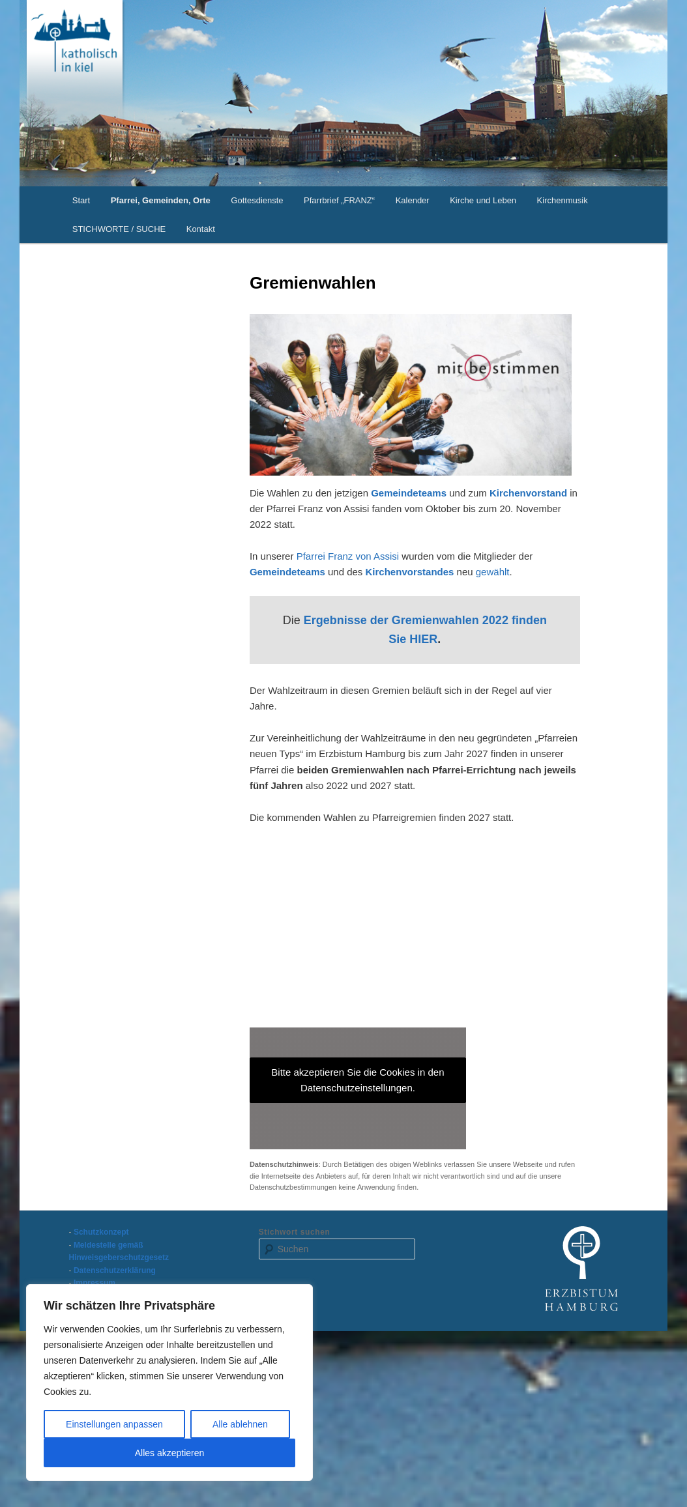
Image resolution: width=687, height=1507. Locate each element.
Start (81, 200)
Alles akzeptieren (170, 1453)
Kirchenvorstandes (411, 571)
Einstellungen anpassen (114, 1424)
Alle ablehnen (240, 1424)
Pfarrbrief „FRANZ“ (339, 200)
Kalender (413, 200)
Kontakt (200, 229)
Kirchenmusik (562, 200)
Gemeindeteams (408, 492)
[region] (169, 1382)
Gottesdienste (257, 200)
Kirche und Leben (483, 200)
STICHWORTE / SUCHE (119, 229)
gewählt (493, 571)
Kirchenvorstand (528, 492)
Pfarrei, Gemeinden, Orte (161, 200)
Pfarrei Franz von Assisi (348, 556)
